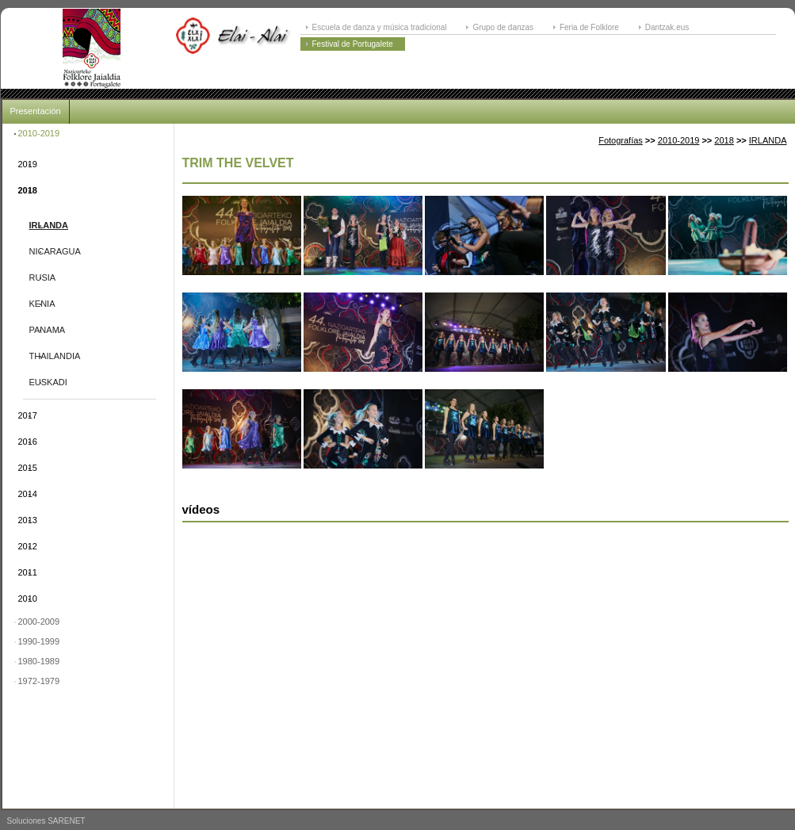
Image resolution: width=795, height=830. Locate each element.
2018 (27, 190)
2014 (27, 494)
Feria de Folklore (589, 27)
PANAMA (47, 330)
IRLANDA (49, 225)
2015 (27, 467)
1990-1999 (39, 641)
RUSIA (42, 277)
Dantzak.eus (667, 27)
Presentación (35, 111)
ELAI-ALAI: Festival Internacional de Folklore (92, 48)
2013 (27, 520)
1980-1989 (39, 661)
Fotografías (620, 140)
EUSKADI (48, 382)
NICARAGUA (55, 251)
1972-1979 (39, 681)
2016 (27, 441)
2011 (27, 572)
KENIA (42, 303)
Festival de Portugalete (352, 44)
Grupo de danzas (502, 27)
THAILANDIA (55, 356)
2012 (27, 546)
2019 (27, 164)
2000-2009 (39, 621)
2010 (27, 598)
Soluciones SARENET (46, 821)
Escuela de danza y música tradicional (379, 27)
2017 (27, 415)
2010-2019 (39, 133)
